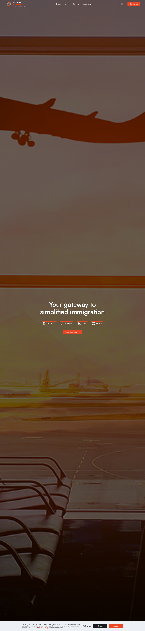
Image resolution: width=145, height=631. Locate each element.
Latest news (87, 4)
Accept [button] (115, 626)
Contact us (134, 4)
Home (58, 4)
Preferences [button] (87, 626)
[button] (16, 4)
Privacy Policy (43, 628)
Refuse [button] (100, 626)
